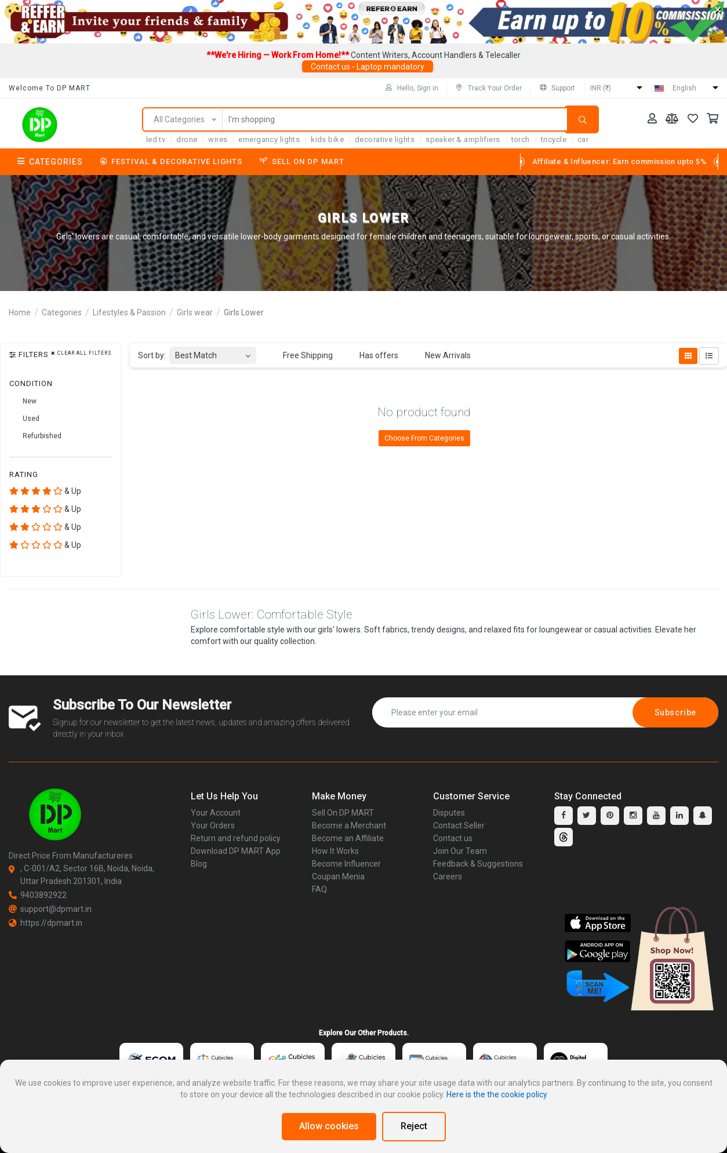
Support (557, 88)
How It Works (335, 851)
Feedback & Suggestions (478, 863)
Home (20, 312)
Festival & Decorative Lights (171, 161)
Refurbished (35, 436)
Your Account (216, 812)
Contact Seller (459, 825)
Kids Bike (327, 139)
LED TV (156, 139)
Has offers (372, 356)
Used (24, 418)
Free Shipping (301, 356)
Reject (414, 1126)
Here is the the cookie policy (496, 1094)
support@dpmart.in (50, 909)
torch (520, 139)
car (582, 139)
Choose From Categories (424, 438)
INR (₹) (600, 88)
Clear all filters (81, 353)
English (684, 88)
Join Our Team (460, 851)
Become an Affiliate (348, 838)
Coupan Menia (338, 876)
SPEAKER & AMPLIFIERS (463, 139)
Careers (447, 876)
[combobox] (212, 352)
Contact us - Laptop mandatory (367, 66)
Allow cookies (329, 1126)
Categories (50, 161)
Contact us (452, 838)
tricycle (553, 139)
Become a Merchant (349, 825)
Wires (217, 139)
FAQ (319, 889)
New (23, 401)
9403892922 (38, 895)
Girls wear (195, 312)
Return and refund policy (236, 838)
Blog (199, 863)
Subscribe (675, 712)
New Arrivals (441, 356)
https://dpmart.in (45, 923)
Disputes (449, 812)
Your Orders (213, 825)
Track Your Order (489, 88)
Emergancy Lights (269, 139)
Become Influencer (346, 863)
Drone (186, 139)
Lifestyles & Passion (129, 312)
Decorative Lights (385, 139)
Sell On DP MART (302, 161)
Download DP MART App (236, 851)
